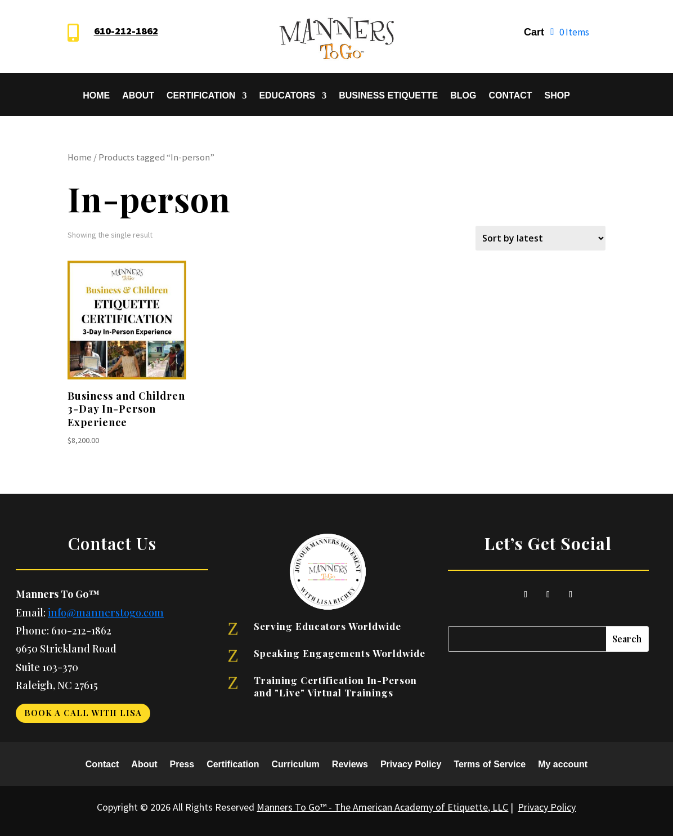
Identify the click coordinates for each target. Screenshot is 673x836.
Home (96, 96)
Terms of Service (490, 765)
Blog (463, 96)
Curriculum (296, 765)
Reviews (350, 765)
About (138, 96)
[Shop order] (540, 238)
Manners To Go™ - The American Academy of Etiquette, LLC (382, 807)
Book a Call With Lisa (83, 712)
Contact (510, 96)
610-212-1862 (126, 30)
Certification (201, 96)
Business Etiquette (388, 96)
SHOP (557, 96)
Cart (534, 33)
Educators (287, 96)
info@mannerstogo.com (106, 612)
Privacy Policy (411, 765)
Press (182, 765)
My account (562, 765)
